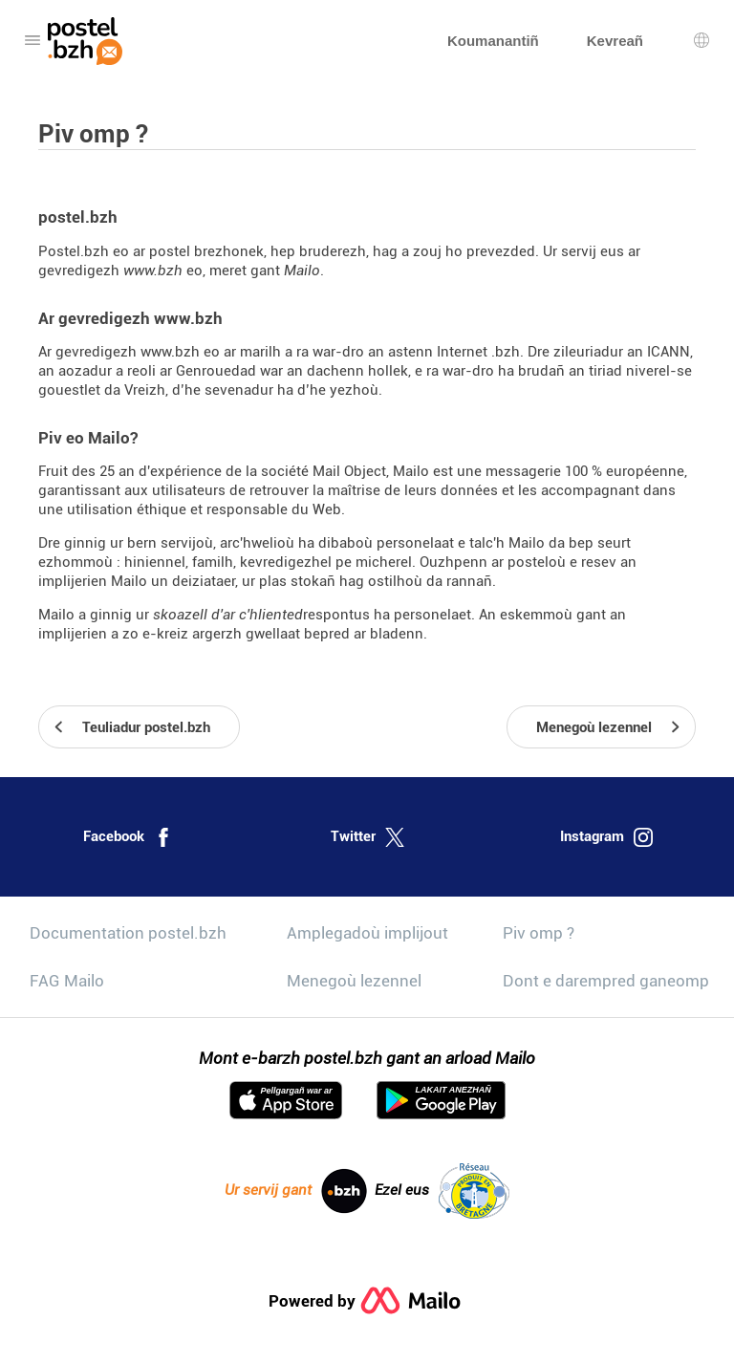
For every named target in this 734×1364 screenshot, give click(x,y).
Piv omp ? (538, 932)
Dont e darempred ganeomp (606, 980)
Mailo (302, 270)
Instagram (606, 837)
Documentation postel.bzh (128, 932)
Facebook (128, 837)
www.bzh (153, 270)
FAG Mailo (67, 980)
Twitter (367, 837)
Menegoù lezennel (354, 980)
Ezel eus (442, 1191)
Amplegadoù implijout (367, 932)
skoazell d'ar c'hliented (228, 614)
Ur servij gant (296, 1191)
